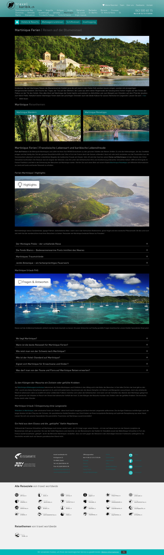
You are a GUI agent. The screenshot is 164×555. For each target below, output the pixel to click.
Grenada (31, 13)
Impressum (109, 460)
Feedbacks (140, 5)
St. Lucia (81, 13)
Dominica (19, 13)
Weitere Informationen (110, 552)
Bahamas (81, 10)
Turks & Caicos (64, 15)
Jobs (107, 463)
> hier (144, 95)
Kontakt (150, 5)
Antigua (60, 10)
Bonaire (104, 10)
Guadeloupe (44, 13)
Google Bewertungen (90, 472)
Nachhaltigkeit (110, 469)
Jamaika (56, 13)
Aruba (70, 10)
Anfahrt (85, 466)
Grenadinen (30, 15)
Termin (85, 463)
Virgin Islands (80, 15)
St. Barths (93, 13)
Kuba (39, 10)
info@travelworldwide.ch (62, 469)
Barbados (93, 10)
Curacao (114, 10)
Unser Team (87, 469)
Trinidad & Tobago (46, 15)
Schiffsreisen (73, 22)
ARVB (108, 454)
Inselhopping (89, 22)
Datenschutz (110, 457)
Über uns (130, 5)
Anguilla (49, 10)
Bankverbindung (111, 466)
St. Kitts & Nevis (108, 13)
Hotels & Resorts (30, 22)
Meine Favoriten (111, 5)
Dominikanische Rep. (24, 10)
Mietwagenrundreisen (52, 22)
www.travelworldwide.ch (62, 472)
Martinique (68, 13)
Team (122, 5)
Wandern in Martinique (24, 410)
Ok (124, 552)
